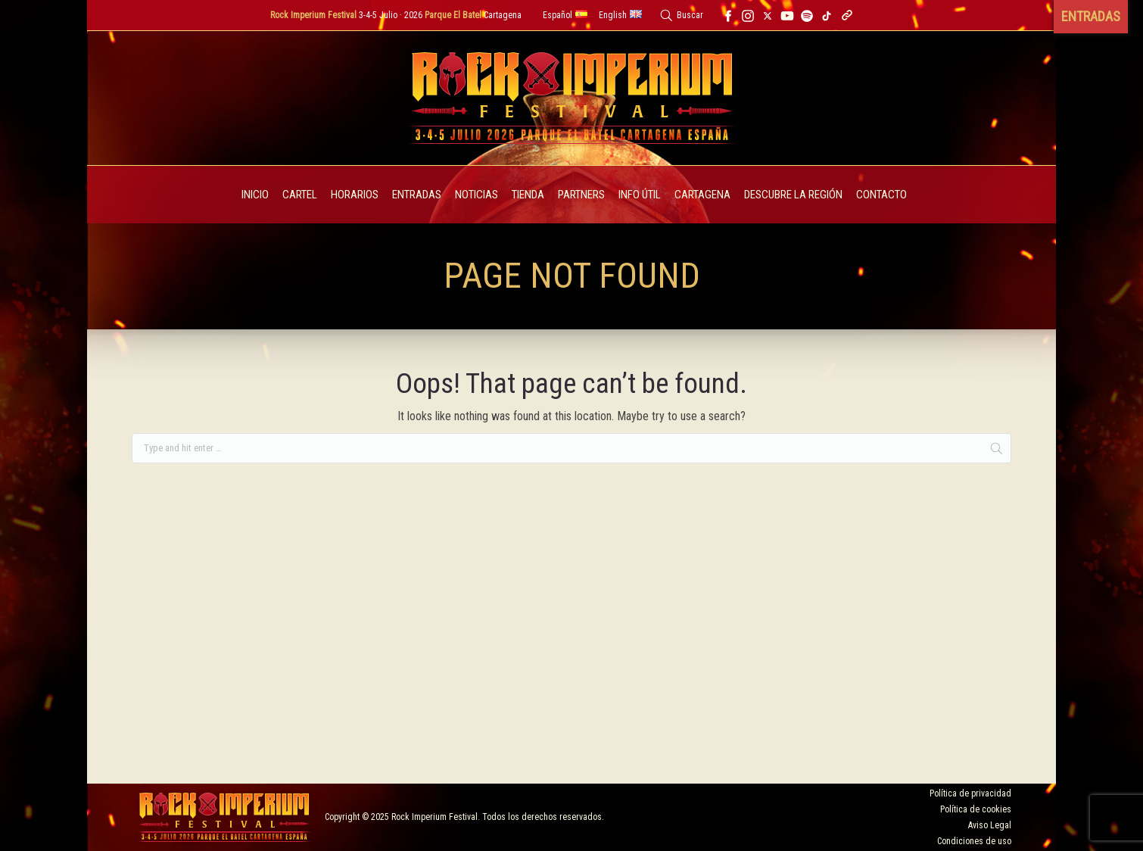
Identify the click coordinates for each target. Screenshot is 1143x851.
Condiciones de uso (974, 841)
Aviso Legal (989, 825)
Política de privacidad (970, 793)
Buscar (690, 15)
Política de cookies (975, 809)
